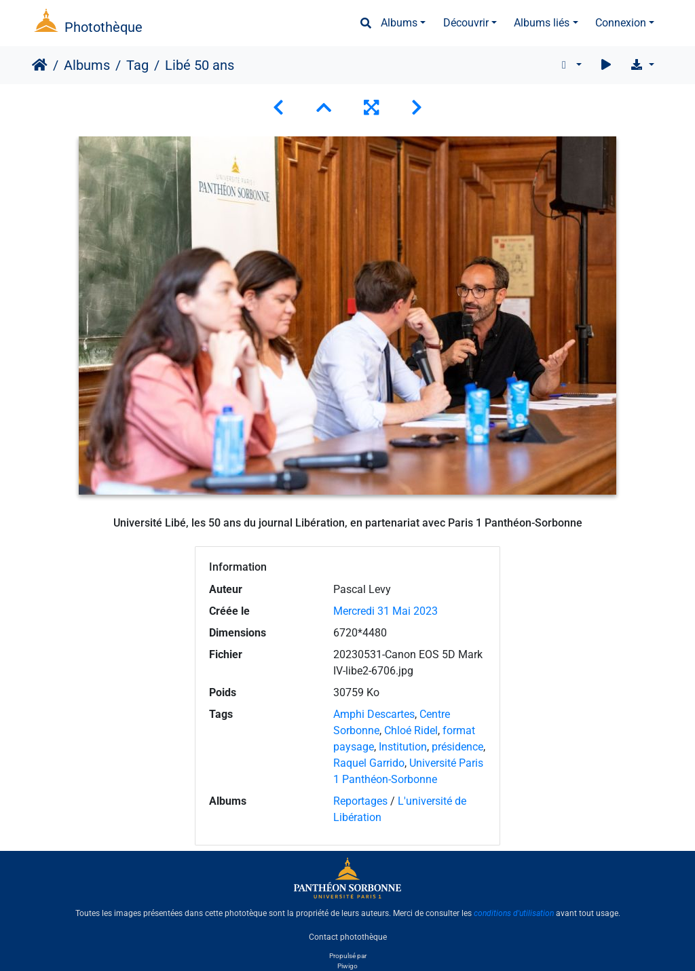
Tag (137, 65)
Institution (403, 746)
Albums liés (541, 22)
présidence (457, 746)
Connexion (620, 22)
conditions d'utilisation (514, 913)
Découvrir (466, 22)
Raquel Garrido (369, 763)
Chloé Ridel (411, 730)
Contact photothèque (348, 936)
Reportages (360, 801)
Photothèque (103, 27)
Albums (399, 22)
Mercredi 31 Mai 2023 (385, 611)
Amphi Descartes (374, 714)
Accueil (40, 65)
